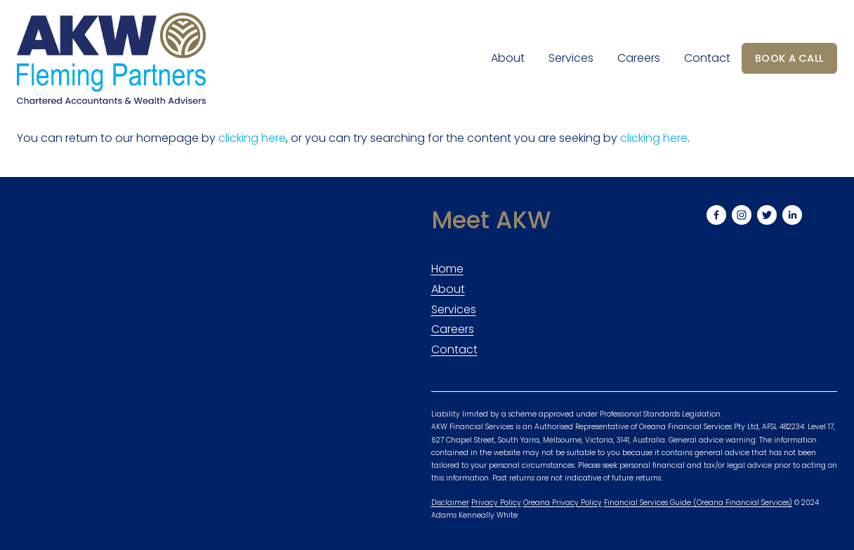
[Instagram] (741, 215)
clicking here (252, 138)
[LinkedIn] (792, 215)
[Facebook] (716, 215)
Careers (638, 58)
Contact (707, 58)
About (508, 58)
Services (570, 58)
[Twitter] (767, 215)
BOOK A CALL (789, 58)
